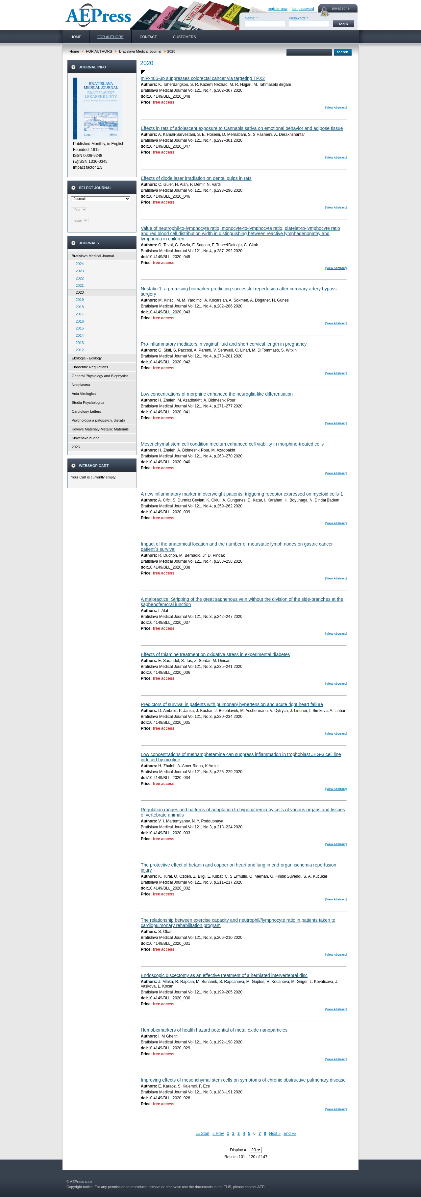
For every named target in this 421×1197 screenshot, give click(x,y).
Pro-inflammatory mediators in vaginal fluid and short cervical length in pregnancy (224, 344)
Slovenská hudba (85, 438)
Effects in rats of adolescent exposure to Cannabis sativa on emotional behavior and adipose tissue (242, 128)
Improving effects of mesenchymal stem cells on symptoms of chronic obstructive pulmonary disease (243, 1080)
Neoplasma (81, 385)
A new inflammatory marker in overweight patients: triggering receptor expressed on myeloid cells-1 (242, 494)
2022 (78, 278)
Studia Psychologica (88, 402)
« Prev (218, 1133)
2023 (78, 271)
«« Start (203, 1133)
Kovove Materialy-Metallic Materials (100, 429)
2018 (78, 307)
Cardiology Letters (86, 411)
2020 (78, 292)
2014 (78, 335)
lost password (303, 9)
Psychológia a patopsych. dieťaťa (98, 420)
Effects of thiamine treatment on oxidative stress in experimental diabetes (215, 654)
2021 (78, 285)
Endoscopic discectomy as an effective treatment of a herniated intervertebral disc (224, 975)
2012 (78, 350)
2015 (78, 328)
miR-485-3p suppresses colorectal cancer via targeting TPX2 (203, 78)
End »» (290, 1133)
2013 (78, 343)
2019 (78, 300)
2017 (78, 314)
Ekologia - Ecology (87, 358)
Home (74, 51)
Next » (275, 1133)
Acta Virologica (84, 394)
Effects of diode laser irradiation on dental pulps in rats (196, 178)
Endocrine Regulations (90, 367)
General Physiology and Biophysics (100, 376)
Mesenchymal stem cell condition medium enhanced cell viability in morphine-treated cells (232, 444)
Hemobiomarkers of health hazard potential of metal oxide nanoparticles (214, 1030)
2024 (78, 264)
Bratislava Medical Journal (140, 51)
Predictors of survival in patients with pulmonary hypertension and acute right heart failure (232, 704)
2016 (78, 321)
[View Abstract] (336, 107)
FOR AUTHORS (99, 51)
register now (277, 9)
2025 (76, 447)
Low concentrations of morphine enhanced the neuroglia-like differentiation (217, 394)
